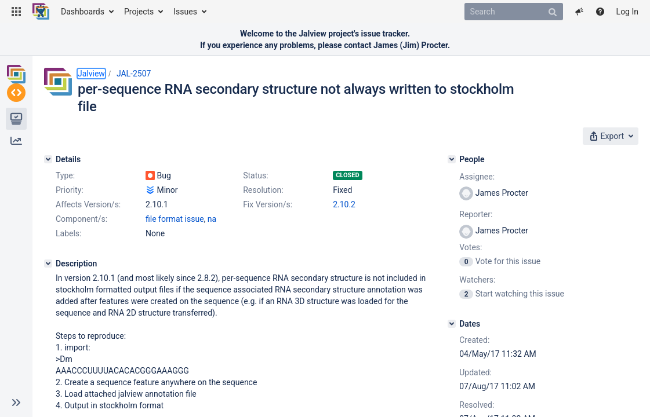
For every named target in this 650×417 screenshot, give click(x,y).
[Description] (48, 303)
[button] (16, 11)
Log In (627, 11)
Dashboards (82, 11)
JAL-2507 (134, 73)
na (212, 259)
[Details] (48, 156)
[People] (497, 156)
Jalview (91, 73)
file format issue (175, 259)
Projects (139, 11)
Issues (185, 11)
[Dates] (497, 320)
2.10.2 (157, 244)
